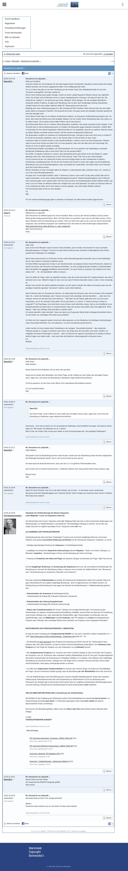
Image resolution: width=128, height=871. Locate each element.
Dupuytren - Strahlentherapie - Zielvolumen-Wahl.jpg (49, 761)
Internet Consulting (79, 831)
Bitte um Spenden (12, 37)
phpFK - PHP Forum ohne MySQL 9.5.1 (55, 831)
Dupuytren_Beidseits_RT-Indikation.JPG (45, 754)
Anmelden (109, 54)
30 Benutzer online (13, 54)
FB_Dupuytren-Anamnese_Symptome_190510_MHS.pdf (51, 738)
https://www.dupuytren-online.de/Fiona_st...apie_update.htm (48, 226)
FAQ (7, 42)
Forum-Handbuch (12, 19)
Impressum (9, 46)
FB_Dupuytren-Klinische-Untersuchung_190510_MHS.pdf (51, 746)
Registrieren (10, 23)
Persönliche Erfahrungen (15, 28)
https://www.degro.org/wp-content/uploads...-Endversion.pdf (52, 636)
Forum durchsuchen (13, 33)
